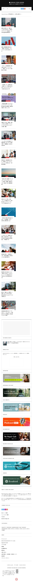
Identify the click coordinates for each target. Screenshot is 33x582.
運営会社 (3, 550)
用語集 (2, 546)
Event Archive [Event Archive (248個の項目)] (9, 527)
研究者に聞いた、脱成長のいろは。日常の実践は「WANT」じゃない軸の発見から (7, 256)
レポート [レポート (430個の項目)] (28, 528)
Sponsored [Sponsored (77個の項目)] (24, 527)
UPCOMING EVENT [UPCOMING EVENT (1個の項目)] (4, 528)
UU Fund (5, 499)
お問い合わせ (3, 552)
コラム (6, 63)
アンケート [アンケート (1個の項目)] (12, 528)
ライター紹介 (3, 544)
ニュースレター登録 (4, 514)
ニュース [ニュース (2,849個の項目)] (24, 528)
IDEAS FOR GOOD (16, 565)
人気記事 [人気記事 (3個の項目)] (3, 530)
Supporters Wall (4, 542)
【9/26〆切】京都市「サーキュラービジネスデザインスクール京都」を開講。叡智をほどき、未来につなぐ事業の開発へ (7, 181)
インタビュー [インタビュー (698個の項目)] (17, 528)
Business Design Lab (5, 518)
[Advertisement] (16, 328)
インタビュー (7, 138)
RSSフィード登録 (4, 513)
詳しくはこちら (16, 356)
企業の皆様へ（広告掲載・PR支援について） (9, 554)
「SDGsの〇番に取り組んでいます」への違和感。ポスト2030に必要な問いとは (7, 219)
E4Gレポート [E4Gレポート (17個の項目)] (4, 527)
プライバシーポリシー (5, 558)
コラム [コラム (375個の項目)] (21, 528)
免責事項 (3, 556)
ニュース (7, 44)
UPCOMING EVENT (8, 25)
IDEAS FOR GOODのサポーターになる (8, 540)
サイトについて (4, 539)
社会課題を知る (4, 548)
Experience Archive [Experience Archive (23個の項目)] (15, 527)
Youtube (3, 516)
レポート (7, 119)
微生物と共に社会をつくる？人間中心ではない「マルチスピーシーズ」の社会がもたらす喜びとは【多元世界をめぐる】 (6, 275)
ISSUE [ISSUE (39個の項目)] (20, 527)
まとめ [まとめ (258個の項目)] (9, 528)
